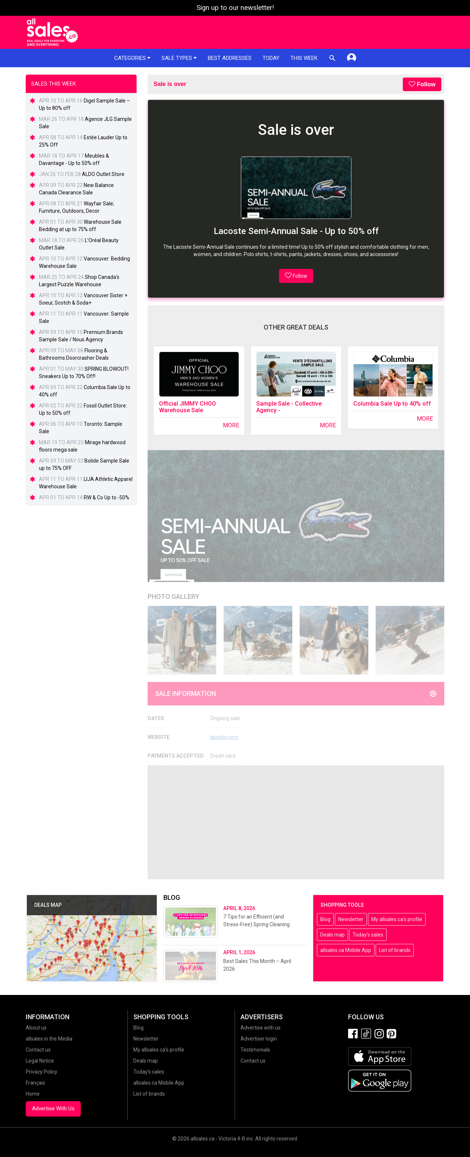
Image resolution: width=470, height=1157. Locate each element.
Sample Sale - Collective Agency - (289, 407)
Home (33, 1094)
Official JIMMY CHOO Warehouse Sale (187, 407)
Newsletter (351, 919)
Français (35, 1083)
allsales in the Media (49, 1039)
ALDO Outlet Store (103, 174)
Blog (325, 919)
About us (36, 1028)
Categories (132, 58)
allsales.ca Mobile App (345, 950)
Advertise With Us (53, 1108)
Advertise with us (261, 1028)
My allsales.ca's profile (396, 919)
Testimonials (255, 1050)
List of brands (395, 950)
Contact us (38, 1050)
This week (304, 58)
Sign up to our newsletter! (235, 8)
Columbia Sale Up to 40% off (392, 403)
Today (271, 58)
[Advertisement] (296, 822)
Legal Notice (40, 1061)
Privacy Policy (41, 1072)
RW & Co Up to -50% (106, 497)
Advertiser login (259, 1039)
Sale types (179, 58)
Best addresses (230, 58)
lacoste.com (224, 737)
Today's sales (367, 935)
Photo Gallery (173, 596)
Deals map (332, 935)
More (231, 425)
